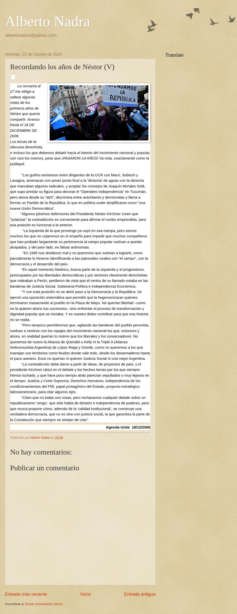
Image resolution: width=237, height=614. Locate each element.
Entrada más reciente (26, 594)
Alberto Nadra (47, 21)
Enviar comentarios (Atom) (44, 604)
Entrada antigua (140, 594)
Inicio (85, 594)
